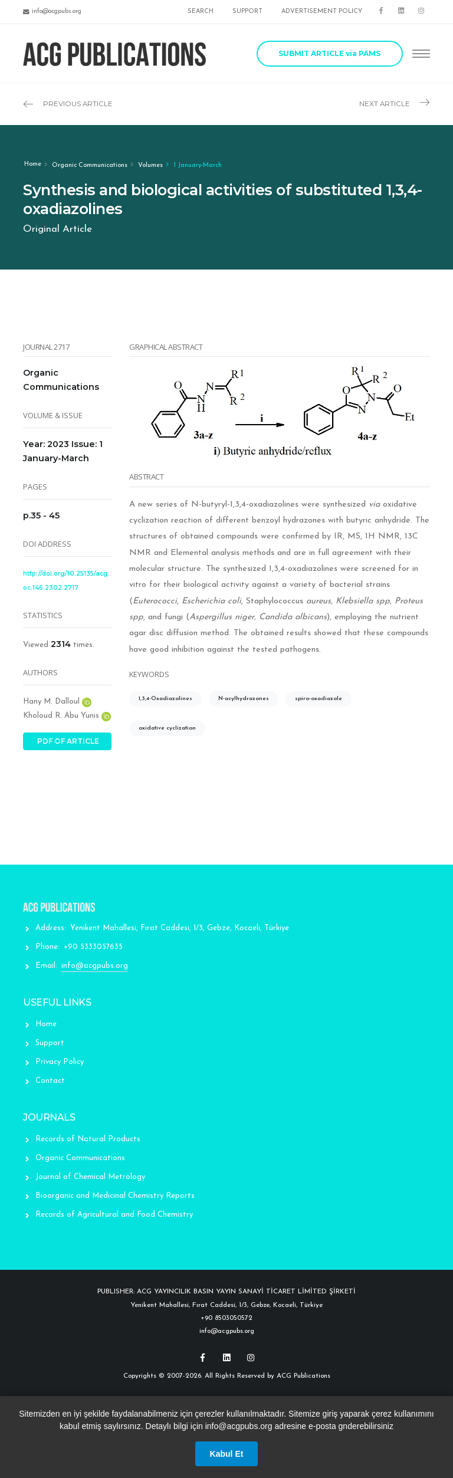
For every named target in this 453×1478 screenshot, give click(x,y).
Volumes (150, 165)
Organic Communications (89, 165)
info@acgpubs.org (94, 966)
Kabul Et (227, 1454)
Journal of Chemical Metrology (90, 1177)
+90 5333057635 (93, 947)
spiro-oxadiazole (318, 698)
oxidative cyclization (167, 728)
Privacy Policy (59, 1062)
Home (32, 164)
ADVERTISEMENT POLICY (321, 11)
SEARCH (201, 11)
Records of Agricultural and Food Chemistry (114, 1214)
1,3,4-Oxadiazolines (165, 698)
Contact (50, 1081)
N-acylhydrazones (243, 698)
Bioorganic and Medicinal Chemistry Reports (115, 1196)
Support (49, 1043)
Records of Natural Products (87, 1139)
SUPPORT (247, 11)
